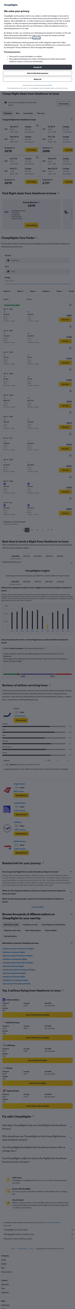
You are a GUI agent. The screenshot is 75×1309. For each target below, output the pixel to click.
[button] (37, 67)
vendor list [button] (36, 38)
